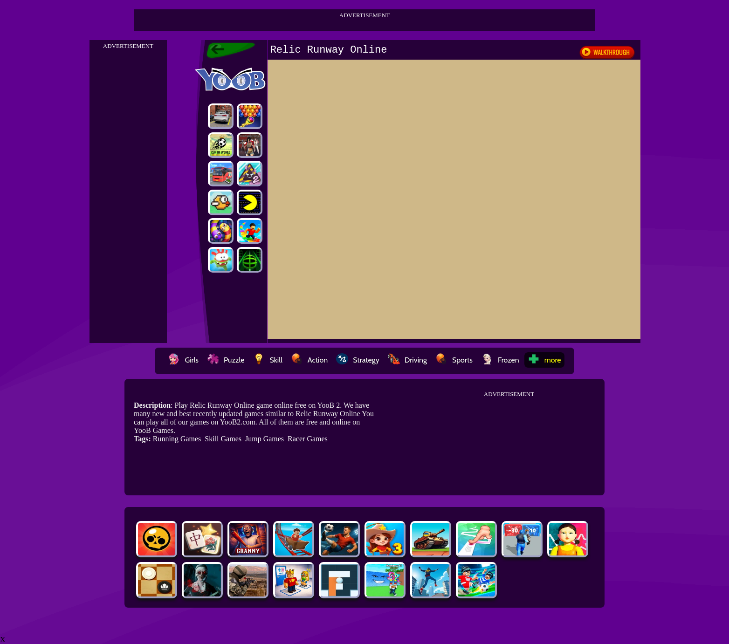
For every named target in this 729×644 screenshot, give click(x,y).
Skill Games (223, 439)
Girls (183, 360)
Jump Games (264, 439)
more (544, 360)
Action (309, 360)
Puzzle (225, 360)
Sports (454, 360)
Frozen (500, 360)
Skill (267, 360)
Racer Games (308, 439)
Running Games (177, 439)
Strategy (357, 360)
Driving (407, 360)
